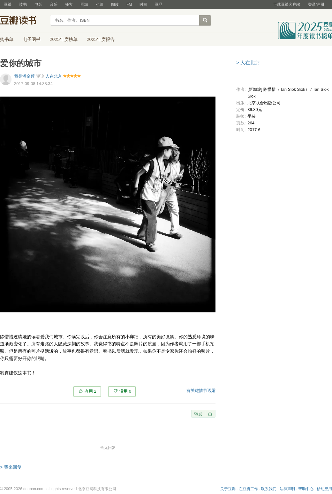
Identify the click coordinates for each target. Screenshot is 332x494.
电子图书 (32, 39)
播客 (69, 4)
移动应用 (324, 489)
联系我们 (268, 489)
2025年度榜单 (64, 39)
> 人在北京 (248, 62)
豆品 (158, 4)
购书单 (6, 39)
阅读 (115, 4)
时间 (143, 4)
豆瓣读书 (23, 21)
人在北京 (53, 76)
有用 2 (90, 391)
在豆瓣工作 (248, 489)
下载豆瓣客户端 (286, 4)
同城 (84, 4)
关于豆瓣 (228, 489)
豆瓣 (7, 4)
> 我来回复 (11, 467)
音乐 (53, 4)
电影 (38, 4)
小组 (99, 4)
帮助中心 (305, 489)
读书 (23, 4)
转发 (198, 414)
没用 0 (125, 391)
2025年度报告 (101, 39)
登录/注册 (316, 4)
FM (129, 4)
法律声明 (287, 489)
